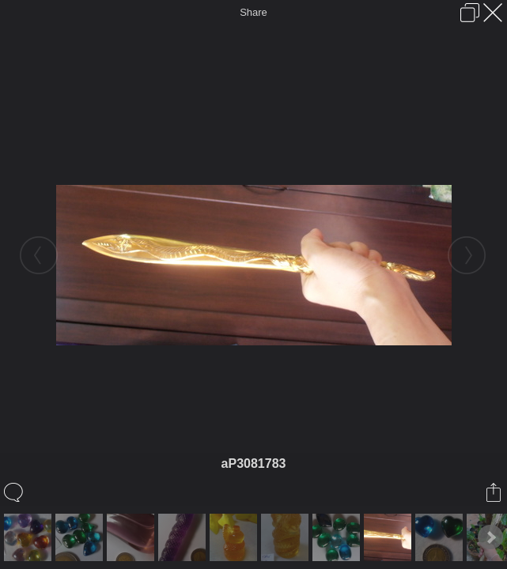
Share (253, 12)
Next (490, 537)
